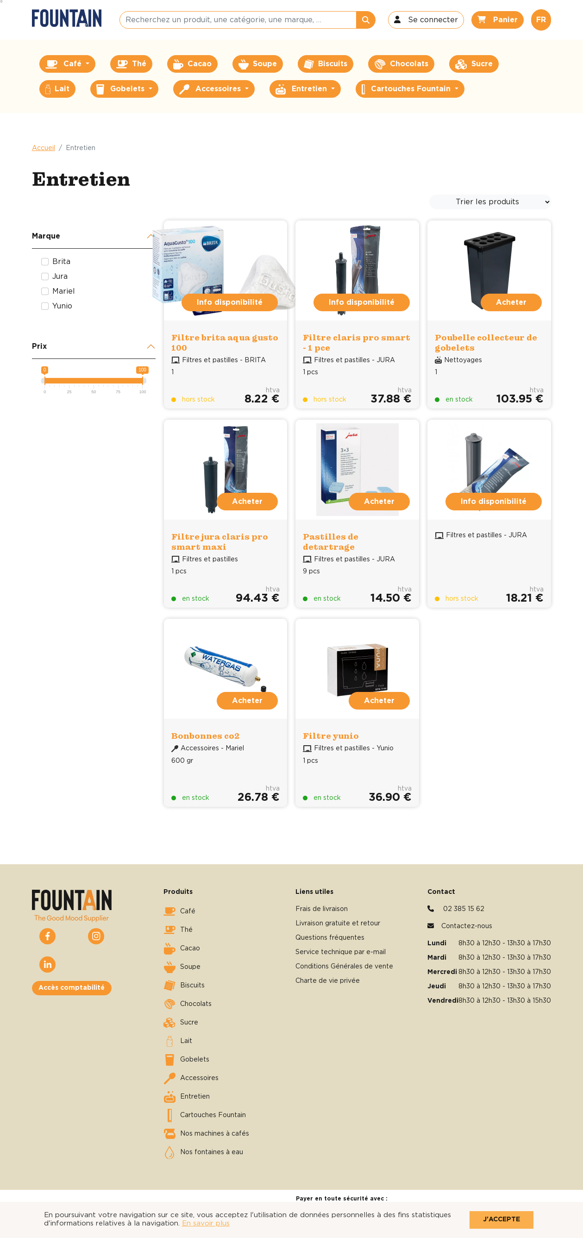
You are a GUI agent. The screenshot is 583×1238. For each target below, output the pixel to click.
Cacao (181, 948)
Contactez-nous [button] (466, 926)
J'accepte (501, 1219)
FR (541, 20)
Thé (178, 930)
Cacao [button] (192, 64)
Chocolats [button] (401, 64)
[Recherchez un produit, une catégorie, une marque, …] (238, 20)
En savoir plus (206, 1223)
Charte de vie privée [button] (327, 981)
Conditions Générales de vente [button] (344, 966)
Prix (39, 346)
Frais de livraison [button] (321, 909)
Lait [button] (57, 89)
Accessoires (191, 1078)
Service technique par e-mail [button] (340, 952)
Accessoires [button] (211, 89)
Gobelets (186, 1060)
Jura (60, 276)
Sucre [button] (474, 64)
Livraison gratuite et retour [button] (337, 923)
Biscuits (184, 986)
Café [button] (64, 64)
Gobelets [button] (121, 89)
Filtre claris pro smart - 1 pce (356, 342)
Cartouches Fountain (204, 1115)
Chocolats (187, 1004)
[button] (426, 20)
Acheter (511, 302)
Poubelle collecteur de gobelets (486, 342)
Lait (177, 1041)
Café (179, 911)
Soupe (182, 967)
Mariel (63, 291)
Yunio (62, 306)
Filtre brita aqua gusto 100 (224, 342)
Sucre (180, 1023)
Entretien (186, 1097)
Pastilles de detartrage (330, 541)
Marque (46, 236)
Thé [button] (131, 64)
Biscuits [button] (326, 64)
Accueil (43, 148)
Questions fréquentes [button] (329, 938)
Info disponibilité (230, 302)
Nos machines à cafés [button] (206, 1134)
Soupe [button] (257, 64)
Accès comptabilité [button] (71, 988)
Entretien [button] (302, 89)
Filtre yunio (331, 735)
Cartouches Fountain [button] (407, 89)
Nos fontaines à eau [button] (203, 1152)
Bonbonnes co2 (205, 735)
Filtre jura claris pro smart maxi (219, 541)
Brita (61, 261)
